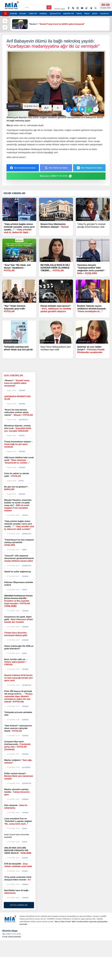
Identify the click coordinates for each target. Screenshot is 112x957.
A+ (46, 108)
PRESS (87, 13)
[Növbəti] (5, 27)
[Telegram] (91, 8)
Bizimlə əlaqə (60, 9)
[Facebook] (68, 8)
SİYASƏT (22, 13)
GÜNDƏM (13, 13)
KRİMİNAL (43, 13)
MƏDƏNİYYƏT (68, 13)
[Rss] (95, 8)
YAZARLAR (104, 13)
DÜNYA (95, 13)
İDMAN (79, 13)
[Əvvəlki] (5, 20)
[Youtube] (82, 8)
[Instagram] (77, 8)
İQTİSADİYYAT (55, 13)
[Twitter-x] (73, 8)
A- (58, 107)
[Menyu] (5, 13)
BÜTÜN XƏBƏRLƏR (19, 905)
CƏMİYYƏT (33, 13)
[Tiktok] (86, 8)
